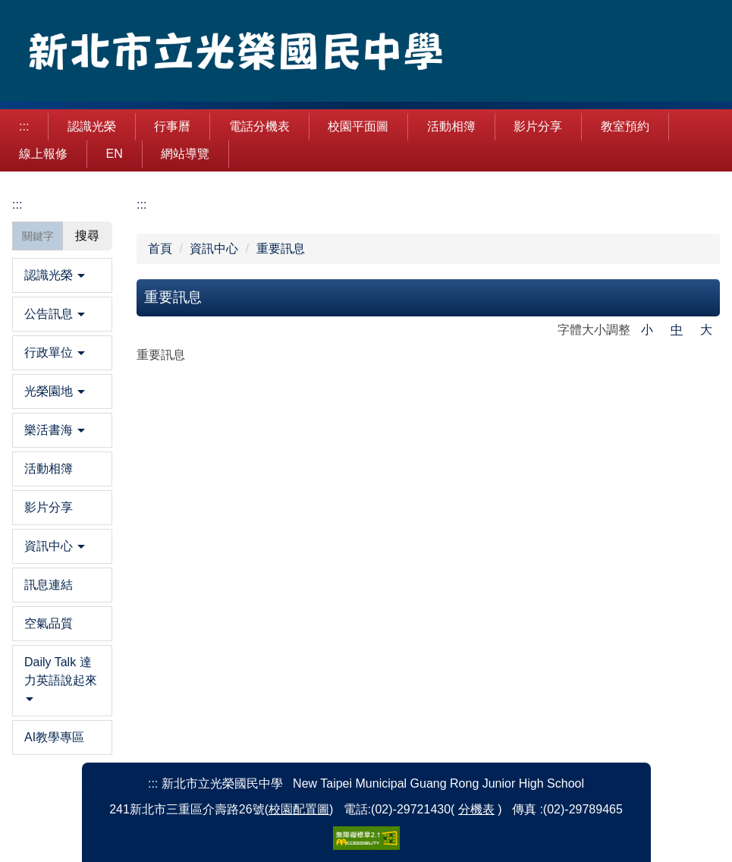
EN (113, 153)
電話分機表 (259, 126)
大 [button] (706, 329)
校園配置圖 (299, 809)
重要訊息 (280, 248)
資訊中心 (214, 248)
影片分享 (538, 126)
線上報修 (43, 153)
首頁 (160, 248)
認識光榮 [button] (92, 126)
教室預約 (625, 126)
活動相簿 (451, 126)
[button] (62, 275)
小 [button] (647, 329)
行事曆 (172, 126)
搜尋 (87, 235)
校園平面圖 (358, 126)
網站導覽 (185, 153)
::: (24, 126)
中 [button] (677, 329)
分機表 (476, 809)
